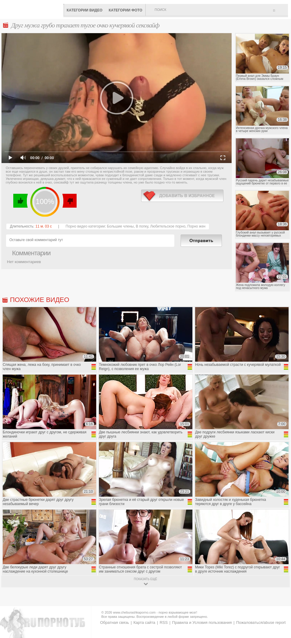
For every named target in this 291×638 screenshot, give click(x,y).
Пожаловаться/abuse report (261, 622)
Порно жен (196, 226)
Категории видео (84, 10)
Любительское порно (167, 226)
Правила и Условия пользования (202, 622)
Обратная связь (114, 622)
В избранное (280, 13)
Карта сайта (144, 622)
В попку (142, 226)
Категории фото (125, 10)
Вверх (279, 599)
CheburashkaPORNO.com (33, 9)
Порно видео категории (85, 226)
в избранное (182, 196)
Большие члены (120, 226)
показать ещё (145, 579)
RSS (164, 622)
